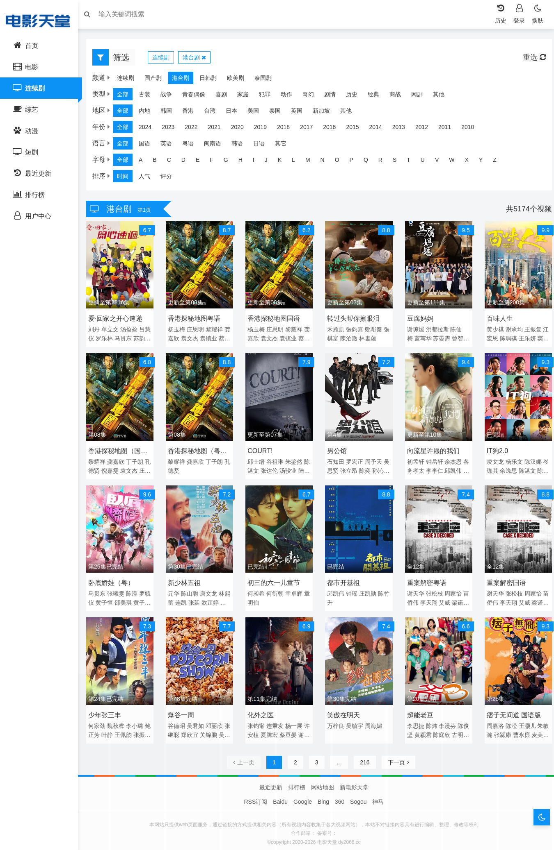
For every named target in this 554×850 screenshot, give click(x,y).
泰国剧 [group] (267, 80)
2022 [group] (195, 129)
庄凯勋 (367, 590)
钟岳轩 (433, 460)
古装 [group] (148, 96)
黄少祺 (492, 329)
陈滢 (136, 590)
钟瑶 (351, 590)
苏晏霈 (440, 338)
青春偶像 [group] (197, 96)
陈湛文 (265, 469)
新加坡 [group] (325, 112)
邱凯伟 (335, 590)
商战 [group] (399, 96)
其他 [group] (443, 96)
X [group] (471, 162)
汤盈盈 (133, 329)
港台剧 (198, 59)
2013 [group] (402, 129)
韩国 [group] (170, 112)
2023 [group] (172, 129)
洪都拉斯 (435, 329)
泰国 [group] (279, 112)
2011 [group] (448, 129)
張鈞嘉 (354, 329)
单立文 (114, 329)
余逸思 (518, 469)
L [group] (297, 162)
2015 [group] (356, 129)
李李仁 (446, 469)
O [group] (341, 162)
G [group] (230, 162)
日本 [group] (235, 112)
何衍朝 (276, 590)
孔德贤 (108, 469)
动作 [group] (290, 96)
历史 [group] (356, 96)
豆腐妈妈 (418, 318)
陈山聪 (192, 590)
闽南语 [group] (216, 145)
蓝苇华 (421, 338)
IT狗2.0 (494, 449)
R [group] (384, 162)
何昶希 (257, 590)
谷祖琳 (276, 460)
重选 (530, 59)
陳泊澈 (362, 338)
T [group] (412, 162)
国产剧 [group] (157, 80)
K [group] (284, 162)
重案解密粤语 (425, 579)
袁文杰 (205, 338)
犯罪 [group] (269, 96)
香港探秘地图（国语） (118, 451)
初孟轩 (414, 460)
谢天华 (414, 590)
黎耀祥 (101, 460)
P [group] (355, 162)
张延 (202, 599)
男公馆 (337, 449)
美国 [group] (257, 112)
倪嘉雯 (127, 469)
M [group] (311, 162)
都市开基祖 (343, 579)
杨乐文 (511, 460)
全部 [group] (127, 96)
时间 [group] (127, 178)
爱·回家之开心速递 (119, 318)
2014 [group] (379, 129)
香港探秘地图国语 (275, 318)
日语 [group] (263, 145)
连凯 (189, 599)
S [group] (399, 162)
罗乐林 (114, 338)
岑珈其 (499, 469)
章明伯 (265, 599)
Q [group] (370, 162)
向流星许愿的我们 (431, 449)
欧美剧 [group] (239, 80)
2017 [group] (310, 129)
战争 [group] (170, 96)
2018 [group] (287, 129)
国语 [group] (148, 145)
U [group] (427, 162)
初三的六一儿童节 (275, 579)
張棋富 (343, 338)
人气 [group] (148, 178)
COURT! (261, 449)
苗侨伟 (421, 599)
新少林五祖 (187, 579)
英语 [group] (170, 145)
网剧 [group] (421, 96)
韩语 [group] (241, 145)
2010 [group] (471, 129)
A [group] (145, 162)
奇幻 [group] (312, 96)
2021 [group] (218, 129)
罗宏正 (354, 460)
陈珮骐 (518, 338)
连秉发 (276, 720)
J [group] (270, 162)
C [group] (173, 162)
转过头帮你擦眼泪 (353, 318)
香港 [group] (192, 112)
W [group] (455, 162)
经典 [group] (377, 96)
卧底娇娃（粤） (115, 579)
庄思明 (198, 329)
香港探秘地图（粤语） (197, 451)
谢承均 (511, 329)
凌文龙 (492, 460)
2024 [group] (149, 129)
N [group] (327, 162)
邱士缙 (257, 460)
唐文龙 (211, 590)
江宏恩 (499, 338)
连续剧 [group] (129, 80)
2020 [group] (241, 129)
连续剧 (165, 59)
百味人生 (497, 318)
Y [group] (485, 162)
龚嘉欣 (186, 338)
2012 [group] (425, 129)
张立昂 (362, 469)
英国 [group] (301, 112)
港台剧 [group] (184, 80)
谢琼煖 (414, 329)
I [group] (258, 162)
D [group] (187, 162)
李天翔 (440, 599)
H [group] (245, 162)
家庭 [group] (247, 96)
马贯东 (133, 338)
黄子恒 (114, 599)
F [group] (215, 162)
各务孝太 (424, 469)
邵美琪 (133, 599)
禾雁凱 (335, 329)
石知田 (335, 460)
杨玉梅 (179, 329)
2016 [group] (333, 129)
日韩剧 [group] (212, 80)
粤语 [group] (192, 145)
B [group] (158, 162)
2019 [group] (264, 129)
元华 (176, 590)
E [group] (202, 162)
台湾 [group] (214, 112)
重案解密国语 (503, 579)
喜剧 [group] (225, 96)
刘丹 (98, 329)
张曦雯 (119, 590)
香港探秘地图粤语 (197, 318)
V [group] (441, 162)
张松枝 (433, 590)
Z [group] (499, 162)
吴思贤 (343, 469)
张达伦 (283, 469)
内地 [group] (148, 112)
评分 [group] (170, 178)
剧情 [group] (334, 96)
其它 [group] (285, 145)
